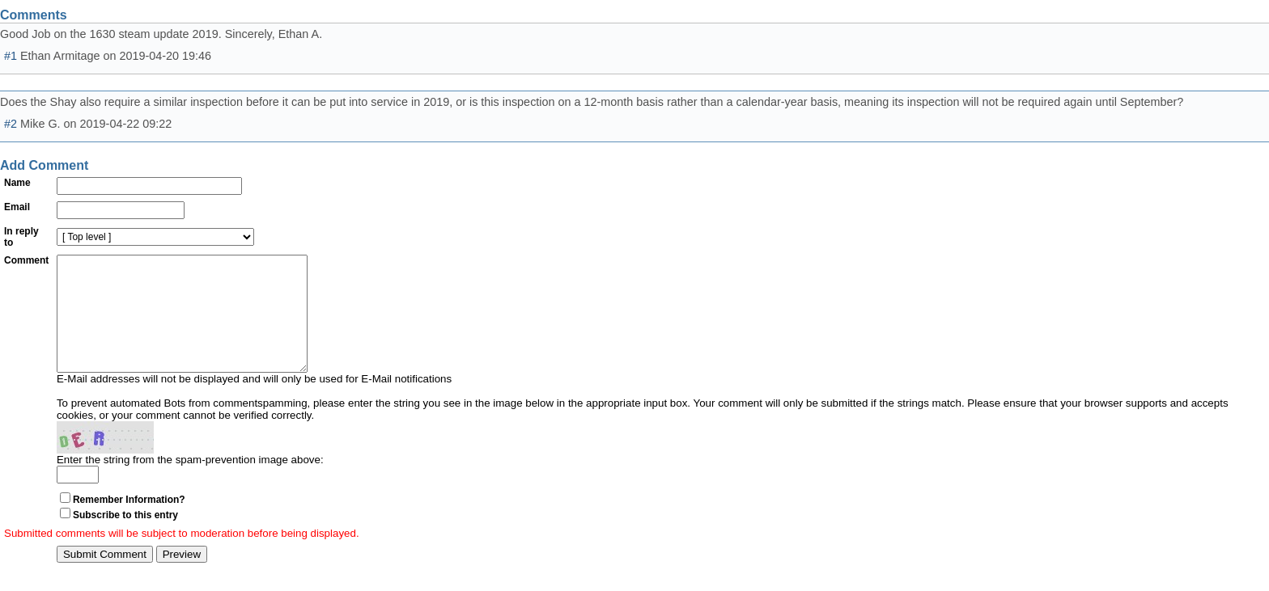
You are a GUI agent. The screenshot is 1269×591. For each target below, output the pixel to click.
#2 (10, 123)
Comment (26, 260)
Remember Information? (129, 524)
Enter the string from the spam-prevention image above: (190, 484)
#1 (10, 55)
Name (17, 182)
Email (17, 207)
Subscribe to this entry (125, 539)
